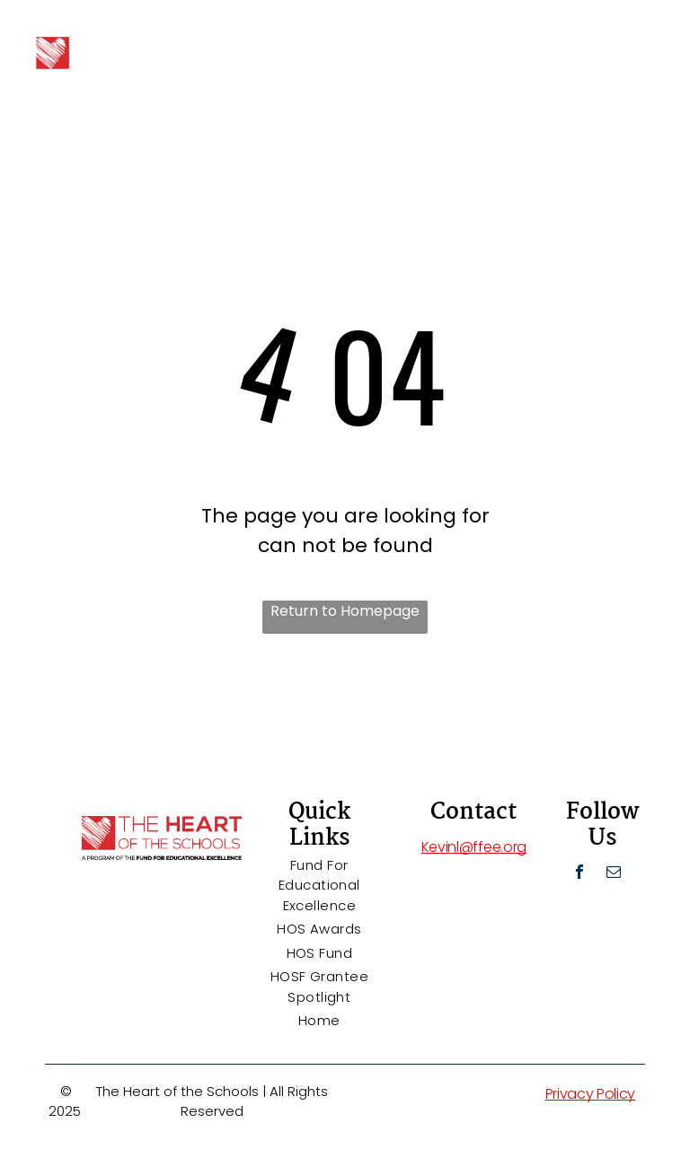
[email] (613, 874)
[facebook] (579, 874)
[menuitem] (319, 886)
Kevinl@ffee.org (473, 847)
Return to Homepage (345, 611)
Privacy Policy (590, 1093)
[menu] (650, 38)
